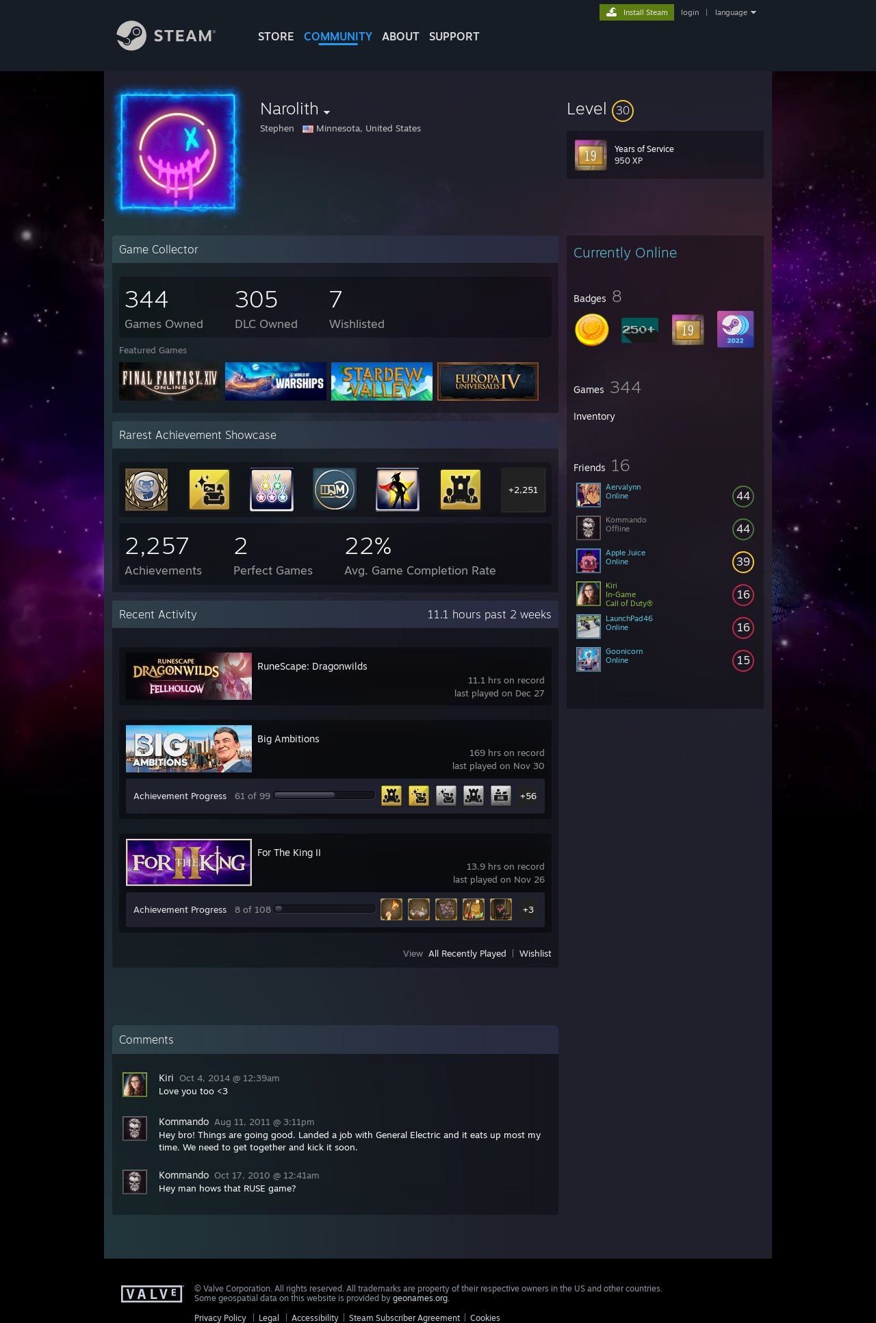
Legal (269, 1318)
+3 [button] (528, 909)
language (731, 12)
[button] (665, 108)
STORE (276, 36)
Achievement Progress (180, 795)
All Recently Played (467, 953)
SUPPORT (454, 36)
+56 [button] (528, 795)
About (401, 36)
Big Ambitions (288, 738)
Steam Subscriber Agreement (404, 1318)
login (690, 12)
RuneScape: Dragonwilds (312, 666)
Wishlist (535, 953)
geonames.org (420, 1298)
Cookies (485, 1318)
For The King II (289, 852)
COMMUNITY (338, 36)
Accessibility (315, 1318)
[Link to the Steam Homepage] (176, 47)
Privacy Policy (220, 1318)
